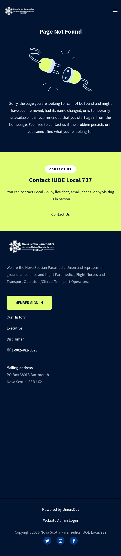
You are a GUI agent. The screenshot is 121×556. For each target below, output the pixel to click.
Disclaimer (15, 339)
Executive (14, 328)
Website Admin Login (60, 520)
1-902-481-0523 (24, 350)
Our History (16, 317)
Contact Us (60, 214)
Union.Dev (70, 509)
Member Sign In (29, 302)
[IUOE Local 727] (19, 10)
